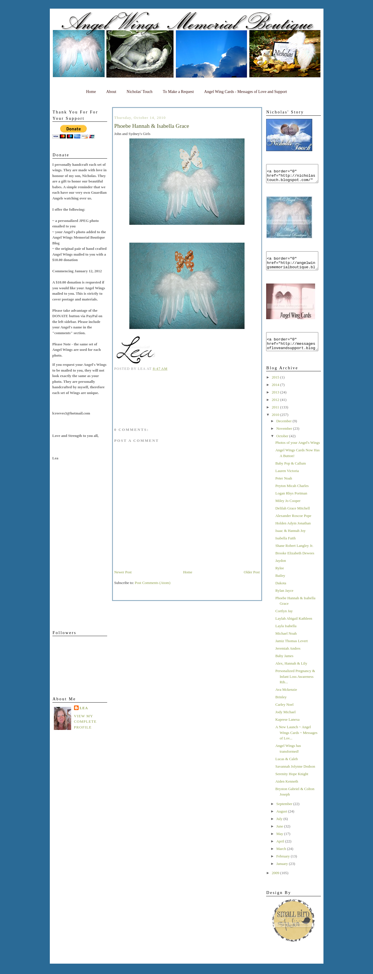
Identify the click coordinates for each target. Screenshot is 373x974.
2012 (276, 410)
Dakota (280, 593)
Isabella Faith (285, 548)
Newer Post (123, 572)
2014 (276, 395)
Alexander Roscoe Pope (293, 526)
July (279, 829)
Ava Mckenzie (286, 700)
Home (91, 92)
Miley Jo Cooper (287, 511)
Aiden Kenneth (286, 792)
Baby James (284, 666)
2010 (276, 425)
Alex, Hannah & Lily (291, 673)
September (284, 814)
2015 (276, 387)
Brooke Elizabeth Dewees (294, 563)
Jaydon (280, 571)
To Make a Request (178, 92)
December (284, 431)
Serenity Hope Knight (291, 784)
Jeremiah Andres (287, 659)
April (280, 851)
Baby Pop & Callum (290, 473)
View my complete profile (85, 721)
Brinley (281, 707)
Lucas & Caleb (286, 769)
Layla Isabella (285, 636)
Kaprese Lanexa (287, 730)
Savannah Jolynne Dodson (295, 777)
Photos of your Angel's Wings (297, 453)
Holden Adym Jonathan (293, 533)
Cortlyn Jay (284, 621)
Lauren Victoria (287, 481)
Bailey (280, 586)
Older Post (252, 572)
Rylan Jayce (284, 601)
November (284, 439)
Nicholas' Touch (140, 92)
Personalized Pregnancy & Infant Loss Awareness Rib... (295, 687)
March (281, 859)
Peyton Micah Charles (292, 496)
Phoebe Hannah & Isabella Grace (151, 126)
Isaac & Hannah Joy (290, 541)
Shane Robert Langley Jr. (294, 556)
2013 (276, 402)
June (280, 836)
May (280, 844)
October (282, 446)
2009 (276, 883)
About (111, 92)
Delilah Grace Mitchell (292, 518)
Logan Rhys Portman (291, 503)
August (282, 821)
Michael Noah (286, 644)
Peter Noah (283, 488)
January (282, 874)
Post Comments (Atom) (153, 583)
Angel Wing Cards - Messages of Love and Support (245, 92)
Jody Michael (285, 722)
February (283, 866)
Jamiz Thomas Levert (291, 651)
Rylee (279, 578)
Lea (84, 708)
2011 (276, 417)
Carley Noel (284, 715)
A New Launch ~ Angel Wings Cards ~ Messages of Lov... (296, 743)
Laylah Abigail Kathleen (293, 629)
